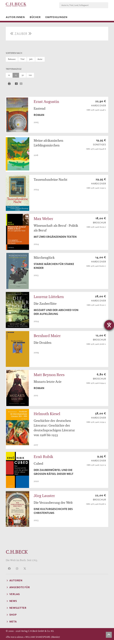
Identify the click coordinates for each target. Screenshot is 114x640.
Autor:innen (15, 17)
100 (30, 75)
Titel (22, 59)
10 (9, 75)
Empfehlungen (56, 17)
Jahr (31, 59)
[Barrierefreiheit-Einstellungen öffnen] (109, 325)
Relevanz (12, 59)
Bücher (35, 17)
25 (16, 75)
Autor (40, 59)
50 (23, 75)
